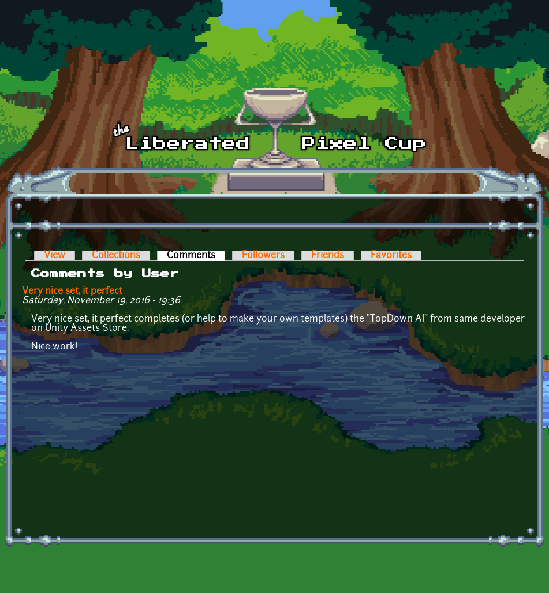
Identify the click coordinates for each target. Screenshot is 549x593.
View (54, 255)
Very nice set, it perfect (72, 291)
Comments (196, 255)
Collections (116, 255)
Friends (327, 255)
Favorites (391, 255)
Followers (263, 255)
